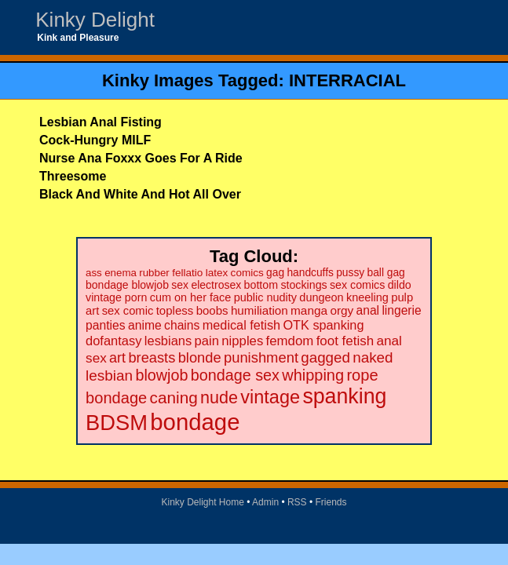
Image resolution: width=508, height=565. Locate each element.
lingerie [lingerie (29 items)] (401, 310)
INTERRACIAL (347, 80)
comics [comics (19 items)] (247, 273)
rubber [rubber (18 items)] (154, 273)
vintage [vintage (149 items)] (270, 397)
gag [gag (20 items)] (275, 273)
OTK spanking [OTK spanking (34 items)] (323, 325)
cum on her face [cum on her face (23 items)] (191, 297)
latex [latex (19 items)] (217, 273)
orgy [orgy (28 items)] (341, 310)
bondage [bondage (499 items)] (194, 422)
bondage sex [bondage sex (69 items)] (235, 375)
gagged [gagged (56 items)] (325, 357)
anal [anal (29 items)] (367, 310)
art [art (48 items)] (117, 358)
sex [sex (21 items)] (179, 285)
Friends (331, 502)
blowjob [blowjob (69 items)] (161, 375)
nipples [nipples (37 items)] (242, 341)
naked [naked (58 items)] (373, 357)
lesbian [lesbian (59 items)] (109, 375)
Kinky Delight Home (202, 502)
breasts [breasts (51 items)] (151, 357)
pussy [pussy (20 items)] (350, 273)
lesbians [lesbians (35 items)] (168, 341)
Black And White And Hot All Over (140, 194)
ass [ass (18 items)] (94, 273)
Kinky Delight (95, 19)
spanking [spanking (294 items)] (344, 396)
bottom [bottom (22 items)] (261, 285)
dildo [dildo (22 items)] (399, 285)
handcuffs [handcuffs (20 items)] (310, 273)
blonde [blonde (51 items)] (199, 357)
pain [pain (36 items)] (207, 341)
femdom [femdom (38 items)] (290, 341)
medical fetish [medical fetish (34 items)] (241, 325)
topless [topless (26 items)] (175, 310)
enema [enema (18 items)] (120, 273)
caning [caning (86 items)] (174, 397)
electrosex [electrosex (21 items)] (216, 285)
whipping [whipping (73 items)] (313, 375)
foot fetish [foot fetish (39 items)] (345, 341)
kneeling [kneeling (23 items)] (367, 297)
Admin (265, 502)
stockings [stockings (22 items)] (303, 285)
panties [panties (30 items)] (106, 325)
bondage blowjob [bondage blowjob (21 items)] (127, 285)
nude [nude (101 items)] (219, 397)
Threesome (72, 176)
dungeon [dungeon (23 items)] (321, 297)
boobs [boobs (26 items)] (212, 310)
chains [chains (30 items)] (181, 325)
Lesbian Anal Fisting (100, 122)
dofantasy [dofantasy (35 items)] (113, 341)
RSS (297, 502)
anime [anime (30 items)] (145, 325)
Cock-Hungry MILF (95, 140)
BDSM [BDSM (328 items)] (117, 422)
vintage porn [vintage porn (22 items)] (116, 297)
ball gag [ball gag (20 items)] (386, 273)
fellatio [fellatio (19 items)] (187, 273)
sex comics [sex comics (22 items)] (357, 285)
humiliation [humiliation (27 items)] (259, 310)
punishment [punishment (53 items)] (261, 357)
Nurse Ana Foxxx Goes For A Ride (141, 158)
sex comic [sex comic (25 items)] (128, 310)
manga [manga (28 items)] (309, 310)
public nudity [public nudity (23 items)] (265, 297)
